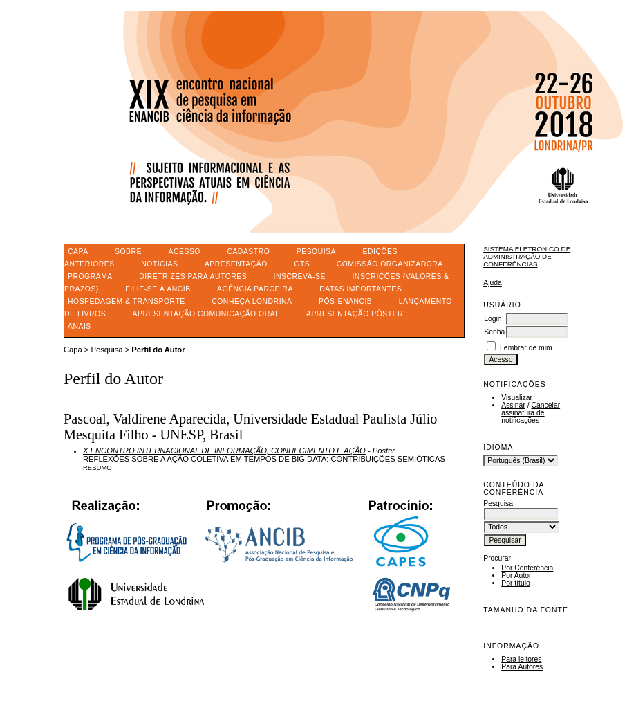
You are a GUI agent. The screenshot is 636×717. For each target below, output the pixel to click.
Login (492, 319)
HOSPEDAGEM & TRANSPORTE (126, 301)
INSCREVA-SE (300, 276)
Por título (515, 583)
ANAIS (79, 326)
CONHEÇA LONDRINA (252, 301)
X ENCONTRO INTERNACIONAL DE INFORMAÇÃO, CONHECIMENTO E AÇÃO (224, 450)
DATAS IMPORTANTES (360, 289)
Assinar (513, 405)
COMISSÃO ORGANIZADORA (390, 264)
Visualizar (516, 397)
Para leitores (521, 659)
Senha (494, 332)
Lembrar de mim (526, 348)
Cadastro (248, 251)
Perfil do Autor (158, 349)
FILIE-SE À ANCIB (157, 289)
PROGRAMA (90, 276)
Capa (78, 251)
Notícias (159, 264)
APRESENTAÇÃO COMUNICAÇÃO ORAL (206, 314)
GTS (302, 264)
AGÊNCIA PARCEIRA (255, 289)
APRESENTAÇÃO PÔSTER (354, 314)
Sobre (128, 251)
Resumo (97, 467)
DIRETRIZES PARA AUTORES (193, 276)
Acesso (184, 251)
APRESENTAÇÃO (236, 264)
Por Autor (516, 575)
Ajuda (492, 283)
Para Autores (522, 667)
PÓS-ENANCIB (345, 301)
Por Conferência (527, 568)
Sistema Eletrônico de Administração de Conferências (526, 256)
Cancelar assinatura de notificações (530, 412)
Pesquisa (316, 251)
